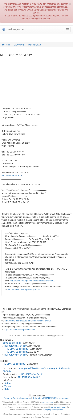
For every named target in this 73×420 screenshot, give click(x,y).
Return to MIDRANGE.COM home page (50, 398)
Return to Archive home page (17, 398)
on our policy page (58, 407)
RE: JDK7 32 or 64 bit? (15, 346)
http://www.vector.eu (10, 175)
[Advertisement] (36, 85)
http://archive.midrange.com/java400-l (25, 289)
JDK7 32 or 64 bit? (12, 343)
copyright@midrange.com (53, 410)
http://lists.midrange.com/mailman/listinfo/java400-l (33, 281)
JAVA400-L (19, 45)
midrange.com (47, 402)
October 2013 (34, 45)
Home (6, 45)
